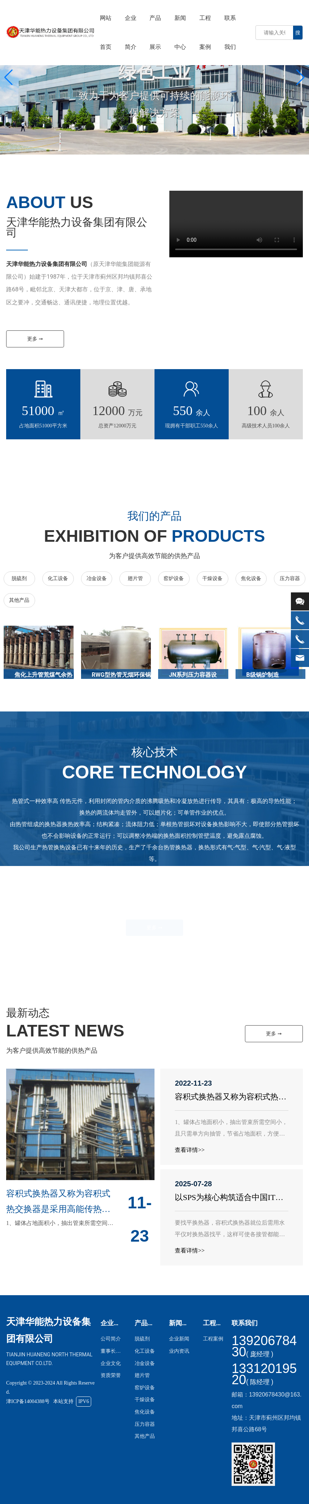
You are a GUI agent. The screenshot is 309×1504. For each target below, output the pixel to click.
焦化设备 (251, 578)
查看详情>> (189, 1150)
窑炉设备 (174, 578)
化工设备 (58, 578)
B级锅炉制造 (262, 674)
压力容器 (290, 578)
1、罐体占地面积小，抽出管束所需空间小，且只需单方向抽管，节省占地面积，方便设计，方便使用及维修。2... (231, 1133)
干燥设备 (212, 578)
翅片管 (135, 578)
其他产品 (19, 600)
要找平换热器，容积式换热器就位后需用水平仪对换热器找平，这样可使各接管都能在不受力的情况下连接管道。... (230, 1234)
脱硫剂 (19, 578)
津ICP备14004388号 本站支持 (48, 1401)
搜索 (297, 34)
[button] (300, 77)
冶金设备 (96, 578)
